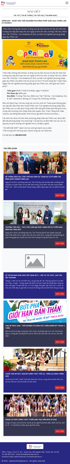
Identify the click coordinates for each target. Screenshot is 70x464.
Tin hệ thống (27, 15)
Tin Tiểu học (39, 15)
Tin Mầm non (51, 15)
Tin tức (16, 15)
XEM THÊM (60, 195)
